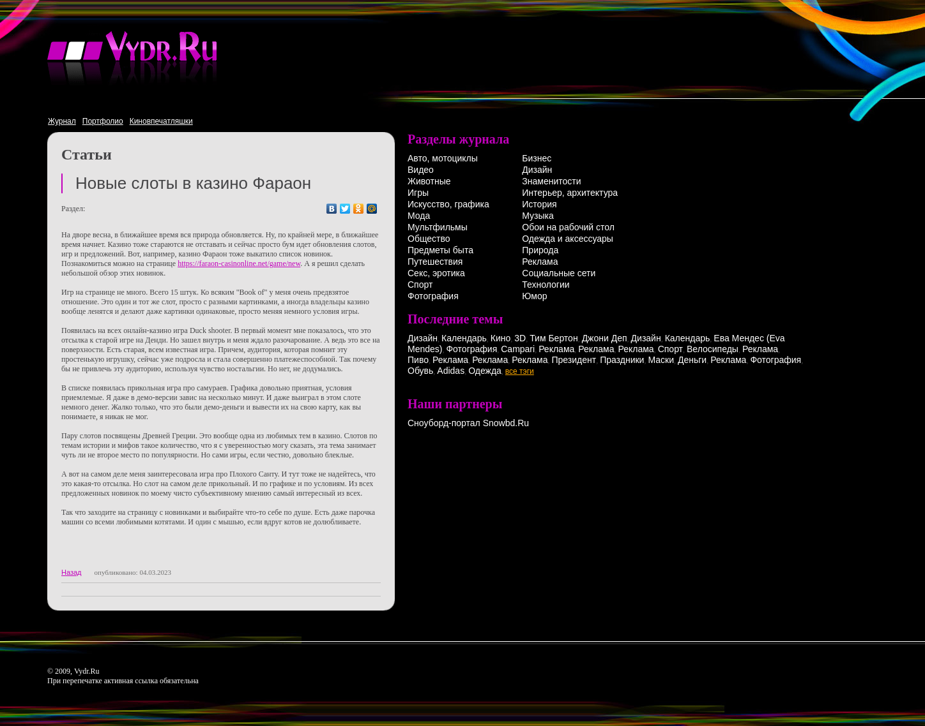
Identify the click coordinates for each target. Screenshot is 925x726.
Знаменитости (551, 181)
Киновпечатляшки (161, 121)
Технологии (545, 284)
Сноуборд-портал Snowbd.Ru (468, 423)
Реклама (540, 261)
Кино (501, 338)
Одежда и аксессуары (567, 238)
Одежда (484, 371)
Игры (418, 193)
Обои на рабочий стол (568, 227)
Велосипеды (712, 349)
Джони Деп (604, 338)
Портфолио (102, 121)
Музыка (538, 216)
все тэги (519, 371)
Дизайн (537, 170)
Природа (540, 250)
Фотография (433, 296)
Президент (573, 360)
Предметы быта (440, 250)
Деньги (692, 360)
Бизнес (536, 158)
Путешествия (435, 261)
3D (520, 338)
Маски (661, 360)
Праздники (622, 360)
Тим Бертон (554, 338)
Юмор (534, 296)
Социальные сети (558, 273)
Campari (518, 349)
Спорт (420, 284)
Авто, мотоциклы (443, 158)
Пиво (418, 360)
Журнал (62, 121)
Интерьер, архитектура (570, 193)
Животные (429, 181)
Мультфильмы (438, 227)
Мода (419, 216)
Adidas (450, 371)
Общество (429, 238)
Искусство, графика (448, 204)
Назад (71, 572)
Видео (421, 170)
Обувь (420, 371)
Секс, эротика (436, 273)
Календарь (464, 338)
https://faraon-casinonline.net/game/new (239, 263)
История (539, 204)
